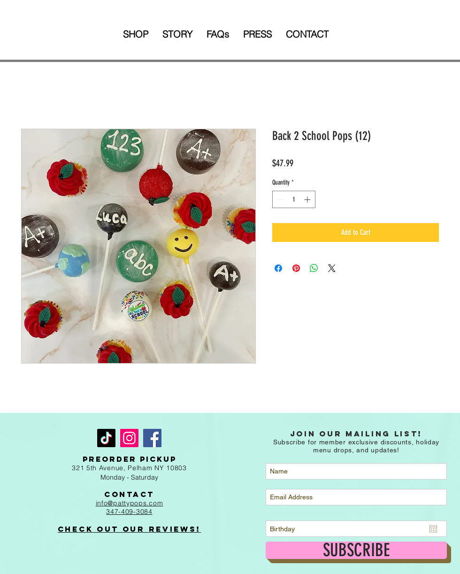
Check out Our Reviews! (129, 529)
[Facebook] (152, 438)
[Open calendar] (433, 529)
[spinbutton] (293, 199)
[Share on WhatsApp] (314, 268)
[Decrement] (279, 199)
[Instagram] (129, 438)
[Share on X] (331, 268)
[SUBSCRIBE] (356, 550)
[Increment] (308, 199)
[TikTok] (106, 438)
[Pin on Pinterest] (296, 268)
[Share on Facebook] (278, 268)
